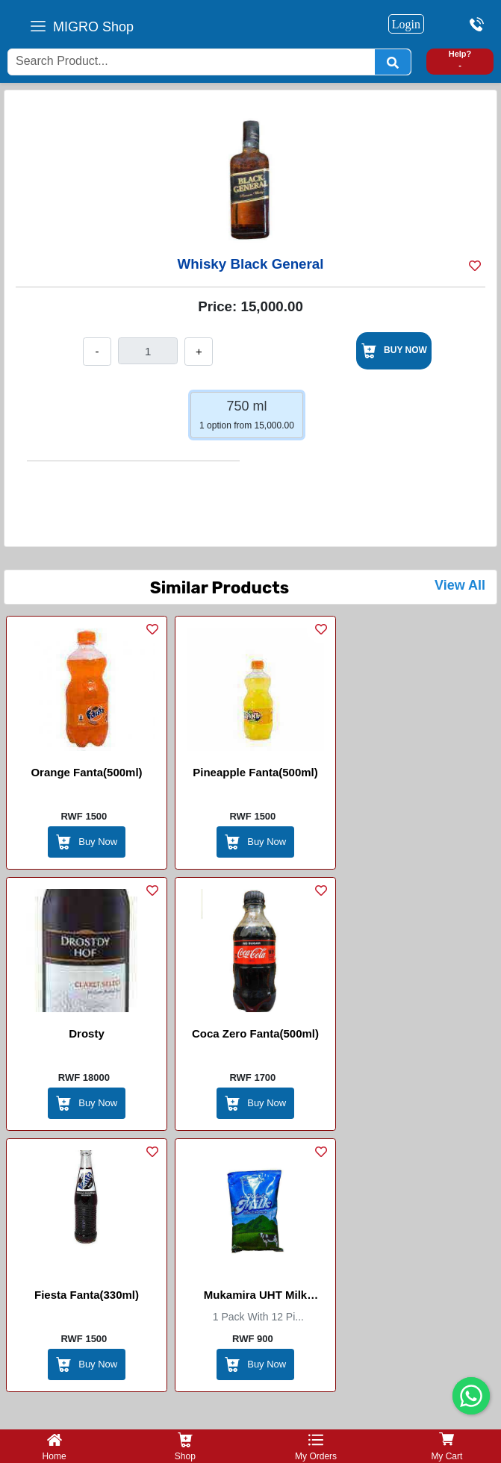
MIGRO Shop (93, 26)
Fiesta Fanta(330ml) (86, 1294)
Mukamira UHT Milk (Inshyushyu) (255, 1297)
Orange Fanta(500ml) (86, 772)
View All (460, 585)
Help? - (460, 59)
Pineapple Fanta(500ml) (255, 772)
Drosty (87, 1033)
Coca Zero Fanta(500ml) (255, 1033)
